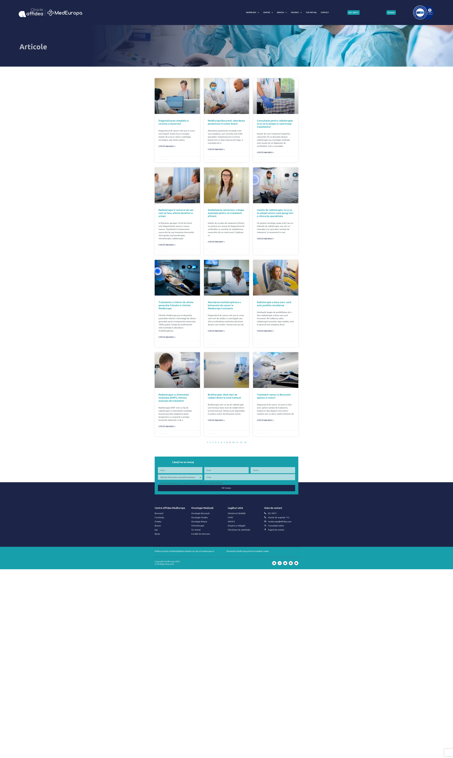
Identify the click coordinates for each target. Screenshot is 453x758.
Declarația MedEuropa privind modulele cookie (247, 551)
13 (245, 442)
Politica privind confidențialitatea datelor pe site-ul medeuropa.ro (184, 551)
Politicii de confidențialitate (210, 483)
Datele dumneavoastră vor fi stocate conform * (191, 483)
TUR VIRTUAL (311, 12)
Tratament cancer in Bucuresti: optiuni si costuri (274, 396)
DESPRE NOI (252, 12)
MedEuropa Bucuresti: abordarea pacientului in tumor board (226, 122)
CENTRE (268, 12)
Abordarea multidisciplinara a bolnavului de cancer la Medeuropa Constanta (224, 305)
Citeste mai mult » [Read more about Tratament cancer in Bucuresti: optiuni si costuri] (265, 420)
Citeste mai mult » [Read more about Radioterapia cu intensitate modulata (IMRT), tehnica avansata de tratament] (167, 426)
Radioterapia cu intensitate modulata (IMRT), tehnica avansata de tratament (174, 397)
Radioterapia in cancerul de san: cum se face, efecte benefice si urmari (176, 213)
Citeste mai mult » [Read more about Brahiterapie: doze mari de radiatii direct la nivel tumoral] (216, 420)
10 (233, 442)
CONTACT (325, 12)
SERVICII (282, 12)
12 (241, 442)
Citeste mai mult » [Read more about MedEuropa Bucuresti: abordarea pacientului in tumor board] (216, 149)
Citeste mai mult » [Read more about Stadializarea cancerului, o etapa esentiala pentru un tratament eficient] (216, 241)
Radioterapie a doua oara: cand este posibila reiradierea (274, 304)
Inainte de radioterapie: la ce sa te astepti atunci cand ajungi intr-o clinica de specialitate (275, 213)
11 (237, 442)
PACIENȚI (296, 12)
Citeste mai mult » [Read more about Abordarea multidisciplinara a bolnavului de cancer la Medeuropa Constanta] (216, 331)
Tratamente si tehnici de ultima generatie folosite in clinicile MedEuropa (176, 305)
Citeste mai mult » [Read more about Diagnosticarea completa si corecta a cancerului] (167, 146)
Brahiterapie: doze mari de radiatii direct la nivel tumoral (224, 396)
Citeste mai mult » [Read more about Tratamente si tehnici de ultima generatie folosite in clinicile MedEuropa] (167, 337)
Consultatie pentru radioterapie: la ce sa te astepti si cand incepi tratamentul (275, 123)
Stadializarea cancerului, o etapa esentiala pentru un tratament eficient (226, 213)
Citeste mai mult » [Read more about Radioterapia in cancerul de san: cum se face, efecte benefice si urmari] (167, 245)
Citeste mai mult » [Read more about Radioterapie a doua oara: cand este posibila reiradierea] (265, 331)
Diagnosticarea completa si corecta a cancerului (174, 122)
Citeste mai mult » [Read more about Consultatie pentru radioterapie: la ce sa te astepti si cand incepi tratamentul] (265, 152)
